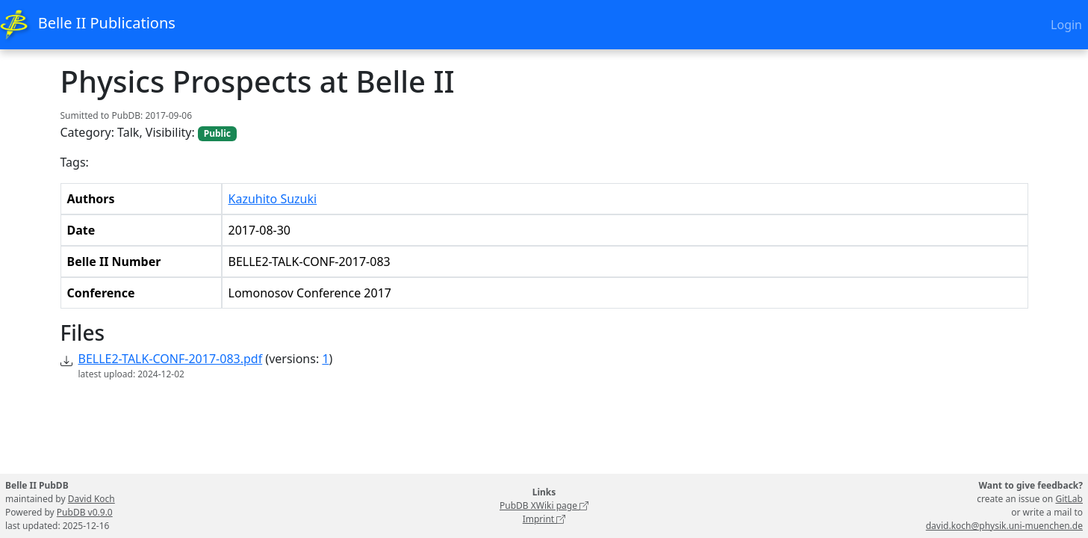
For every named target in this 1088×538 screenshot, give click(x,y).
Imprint (544, 519)
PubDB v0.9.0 (85, 512)
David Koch (91, 498)
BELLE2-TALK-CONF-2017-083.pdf (170, 358)
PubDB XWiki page (544, 505)
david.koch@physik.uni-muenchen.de (1004, 525)
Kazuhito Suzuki (273, 199)
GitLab (1069, 498)
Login (1066, 24)
